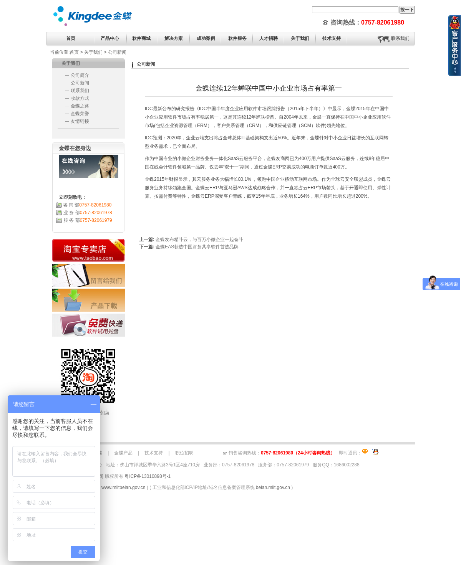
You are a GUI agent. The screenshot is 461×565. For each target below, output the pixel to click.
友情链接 (80, 121)
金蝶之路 (80, 106)
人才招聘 (268, 38)
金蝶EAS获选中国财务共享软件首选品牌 (197, 246)
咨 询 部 (87, 205)
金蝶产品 (123, 453)
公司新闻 (117, 52)
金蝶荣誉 (80, 113)
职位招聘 (184, 453)
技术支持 (153, 453)
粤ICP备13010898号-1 (147, 476)
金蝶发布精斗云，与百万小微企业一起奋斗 (199, 239)
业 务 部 (87, 212)
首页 (70, 38)
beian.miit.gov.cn (273, 487)
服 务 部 (87, 220)
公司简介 (80, 75)
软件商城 (141, 38)
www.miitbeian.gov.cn (123, 487)
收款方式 (80, 98)
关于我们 (93, 52)
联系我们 (400, 38)
